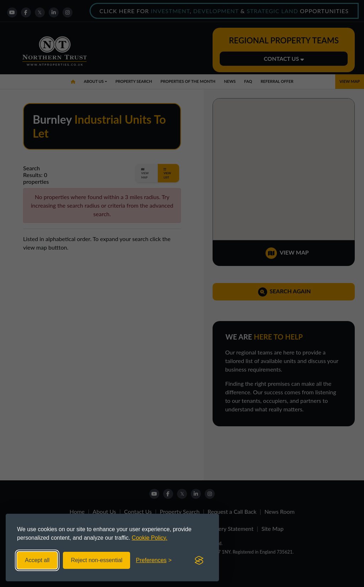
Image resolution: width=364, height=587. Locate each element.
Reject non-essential (96, 560)
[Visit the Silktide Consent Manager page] (199, 560)
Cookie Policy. (149, 538)
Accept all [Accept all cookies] (37, 560)
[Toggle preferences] (154, 560)
